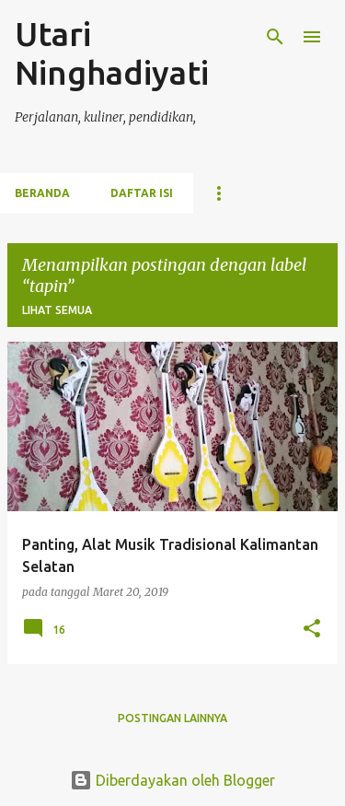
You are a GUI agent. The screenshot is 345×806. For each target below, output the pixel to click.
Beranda (42, 193)
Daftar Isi (141, 193)
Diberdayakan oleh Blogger (172, 780)
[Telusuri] (275, 37)
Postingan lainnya (172, 718)
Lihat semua (57, 310)
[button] (312, 629)
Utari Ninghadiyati (112, 53)
